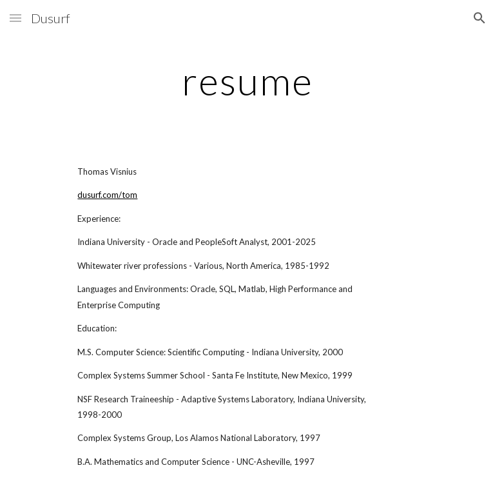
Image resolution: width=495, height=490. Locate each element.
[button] (15, 17)
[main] (247, 80)
